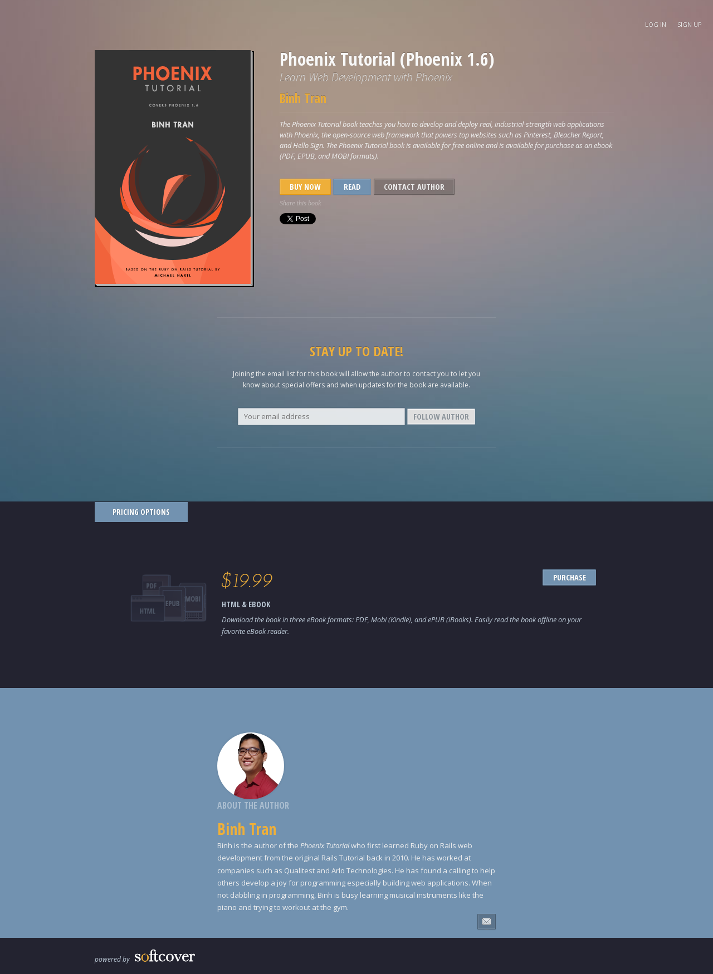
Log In (655, 24)
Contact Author (414, 186)
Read (352, 186)
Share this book (300, 203)
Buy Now (305, 186)
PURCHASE (569, 577)
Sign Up (689, 24)
